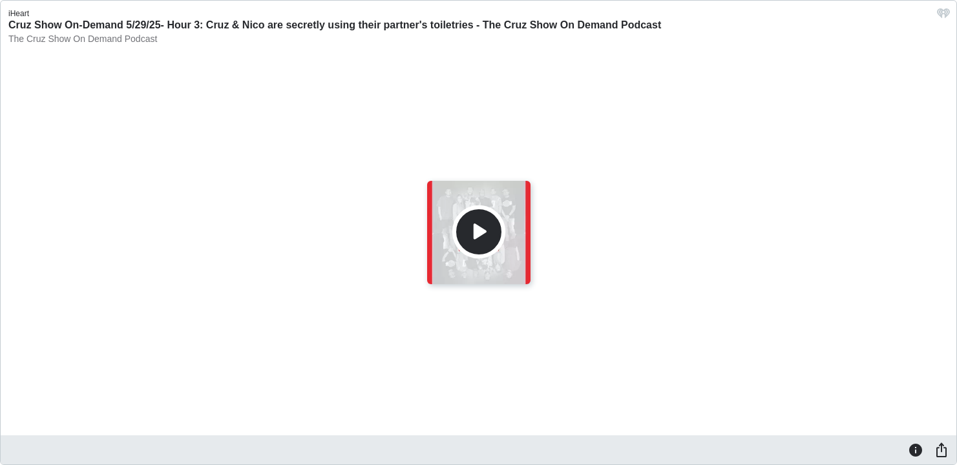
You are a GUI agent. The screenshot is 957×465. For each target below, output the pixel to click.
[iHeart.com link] (943, 16)
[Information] (916, 449)
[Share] (941, 449)
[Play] (478, 231)
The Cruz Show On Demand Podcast (82, 39)
